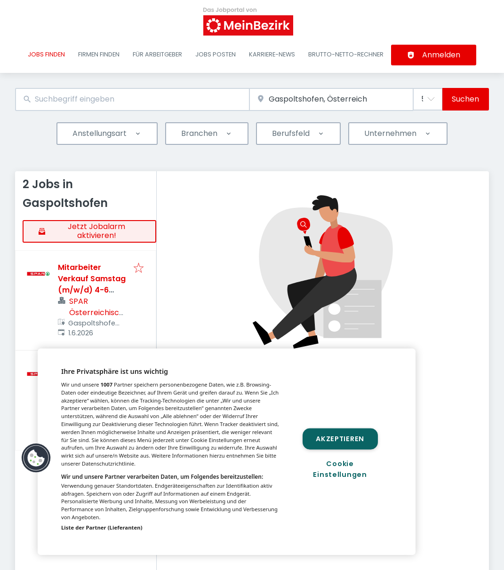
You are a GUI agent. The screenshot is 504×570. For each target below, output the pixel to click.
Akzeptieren (340, 438)
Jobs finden (46, 54)
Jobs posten (215, 54)
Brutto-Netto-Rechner (346, 54)
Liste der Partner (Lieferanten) (102, 527)
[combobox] (132, 99)
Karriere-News (272, 54)
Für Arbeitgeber (157, 54)
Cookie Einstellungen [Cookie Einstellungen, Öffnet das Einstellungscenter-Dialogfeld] (340, 469)
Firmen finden (99, 54)
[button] (36, 458)
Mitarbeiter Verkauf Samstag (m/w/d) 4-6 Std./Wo (92, 284)
